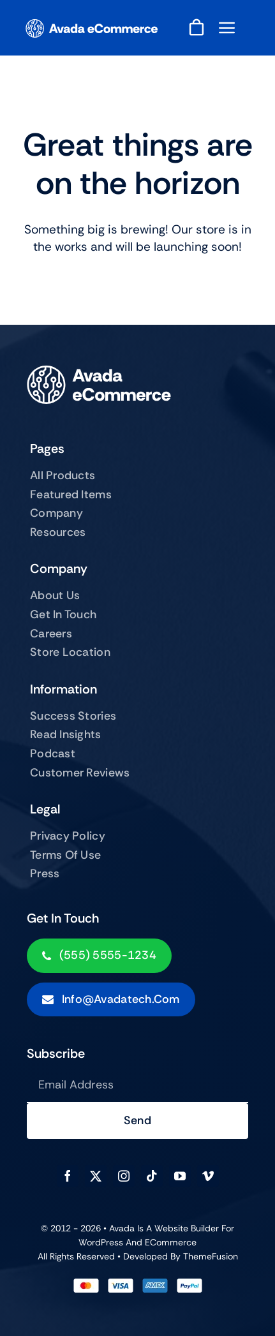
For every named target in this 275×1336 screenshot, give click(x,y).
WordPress (100, 1242)
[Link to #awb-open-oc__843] (227, 27)
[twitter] (96, 1176)
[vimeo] (208, 1176)
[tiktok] (152, 1176)
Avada (122, 1228)
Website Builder (186, 1228)
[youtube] (180, 1176)
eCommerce (171, 1242)
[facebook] (67, 1176)
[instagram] (124, 1176)
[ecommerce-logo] (92, 25)
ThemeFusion (210, 1256)
